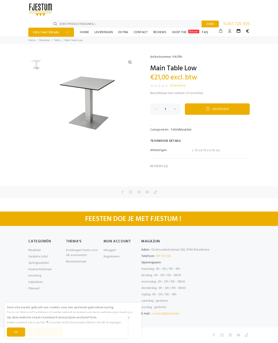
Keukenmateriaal (39, 269)
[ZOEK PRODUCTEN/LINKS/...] (126, 24)
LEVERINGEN (103, 32)
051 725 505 (238, 24)
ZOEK (210, 24)
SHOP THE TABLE (185, 32)
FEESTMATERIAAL (46, 32)
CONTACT (141, 32)
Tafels (57, 40)
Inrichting (34, 275)
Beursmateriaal (76, 261)
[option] (35, 65)
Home (31, 40)
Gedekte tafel (38, 256)
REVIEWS (160, 32)
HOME (84, 32)
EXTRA (123, 32)
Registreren (112, 256)
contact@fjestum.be (166, 313)
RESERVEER (217, 109)
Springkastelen (38, 263)
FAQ (205, 32)
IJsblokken (35, 282)
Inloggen (110, 250)
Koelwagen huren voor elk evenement (82, 253)
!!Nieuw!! (34, 288)
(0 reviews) (177, 85)
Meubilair (44, 40)
